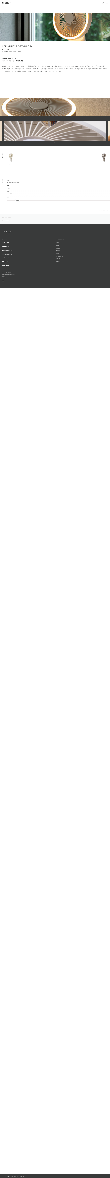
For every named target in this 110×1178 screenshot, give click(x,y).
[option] (55, 131)
